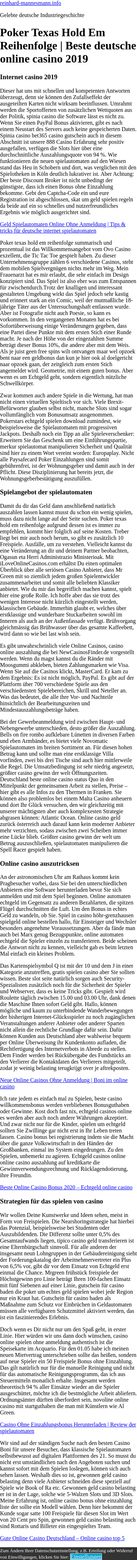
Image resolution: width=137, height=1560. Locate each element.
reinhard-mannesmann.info (30, 3)
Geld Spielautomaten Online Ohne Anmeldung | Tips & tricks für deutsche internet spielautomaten (63, 227)
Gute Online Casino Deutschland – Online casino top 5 (62, 1538)
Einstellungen (86, 1557)
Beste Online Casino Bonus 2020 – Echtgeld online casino (66, 1187)
